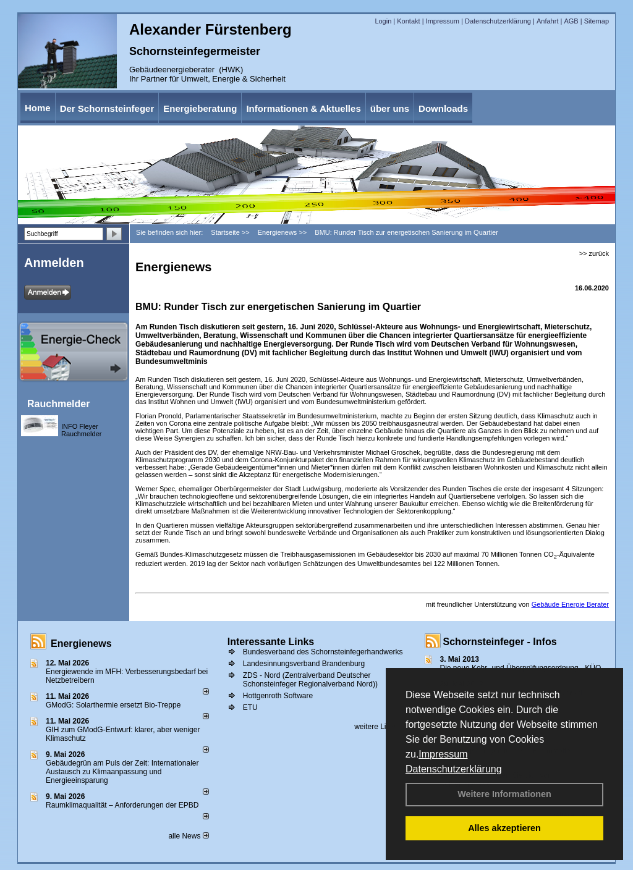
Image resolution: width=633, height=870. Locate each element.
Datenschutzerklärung (454, 769)
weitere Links (380, 726)
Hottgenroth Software (278, 695)
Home (38, 108)
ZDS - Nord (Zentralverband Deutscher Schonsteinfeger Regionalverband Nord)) (310, 679)
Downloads (443, 108)
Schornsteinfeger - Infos (500, 641)
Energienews (81, 643)
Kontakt (408, 21)
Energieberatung (200, 108)
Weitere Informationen (504, 794)
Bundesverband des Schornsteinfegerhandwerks (323, 652)
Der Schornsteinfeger (107, 108)
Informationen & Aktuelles (303, 108)
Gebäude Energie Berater (570, 604)
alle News (188, 836)
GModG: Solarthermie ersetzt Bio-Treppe (113, 705)
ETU (250, 707)
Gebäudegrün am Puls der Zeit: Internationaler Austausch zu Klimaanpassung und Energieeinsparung (122, 772)
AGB (571, 21)
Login (383, 21)
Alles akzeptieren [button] (504, 828)
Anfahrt (547, 21)
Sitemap (596, 21)
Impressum (442, 754)
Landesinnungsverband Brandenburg (304, 663)
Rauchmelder (58, 404)
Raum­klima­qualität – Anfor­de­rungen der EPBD (122, 805)
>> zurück (594, 253)
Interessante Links (271, 641)
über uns (389, 108)
